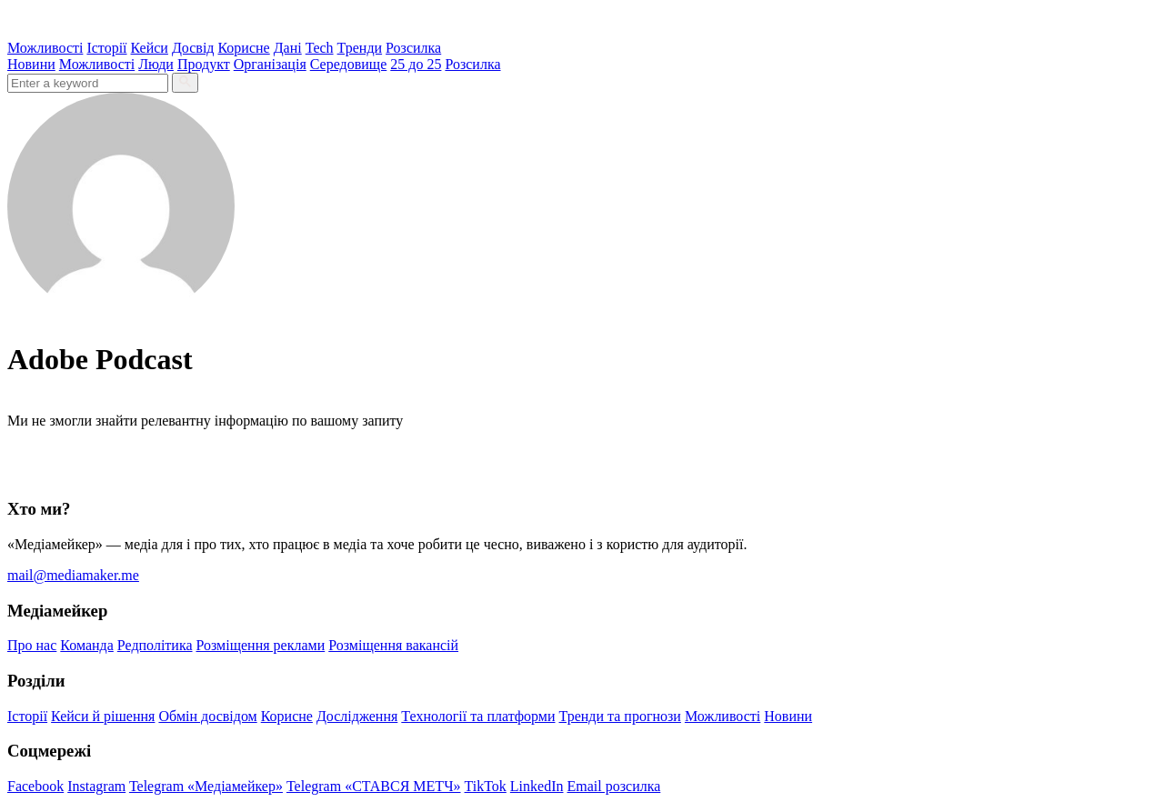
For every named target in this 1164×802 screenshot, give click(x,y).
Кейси (149, 47)
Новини (31, 64)
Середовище (348, 64)
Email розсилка (614, 786)
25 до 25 (415, 64)
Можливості (45, 47)
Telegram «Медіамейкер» (206, 786)
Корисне (243, 47)
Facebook (35, 786)
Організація (270, 64)
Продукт (203, 64)
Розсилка (413, 47)
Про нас (31, 645)
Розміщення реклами (261, 645)
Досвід (193, 47)
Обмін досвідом (207, 716)
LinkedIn (537, 786)
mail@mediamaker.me (73, 575)
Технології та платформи (478, 716)
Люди (156, 64)
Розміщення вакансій (393, 645)
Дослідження (356, 716)
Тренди (360, 47)
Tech (320, 47)
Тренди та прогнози (620, 716)
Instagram (96, 786)
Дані (288, 47)
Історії (106, 47)
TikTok (486, 786)
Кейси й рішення (103, 716)
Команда (87, 645)
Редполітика (155, 645)
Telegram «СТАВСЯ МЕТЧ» (373, 786)
